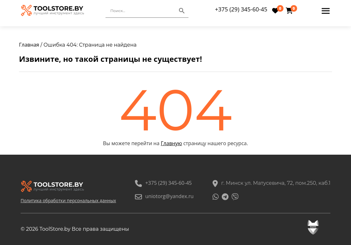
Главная (29, 44)
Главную (171, 143)
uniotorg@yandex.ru (164, 196)
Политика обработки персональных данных (68, 200)
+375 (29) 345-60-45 (241, 9)
